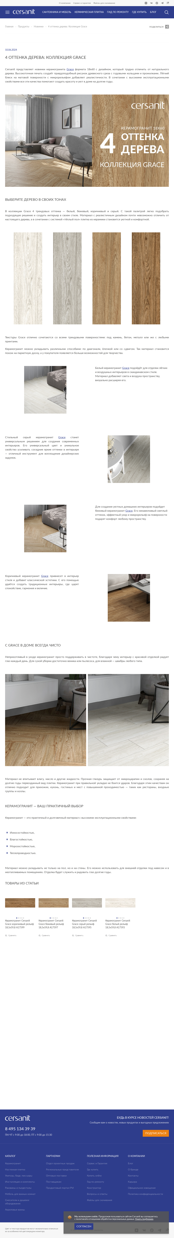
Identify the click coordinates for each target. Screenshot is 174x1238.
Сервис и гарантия (82, 3)
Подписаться (155, 1133)
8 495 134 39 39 (20, 1129)
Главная (9, 26)
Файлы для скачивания (104, 3)
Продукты (23, 26)
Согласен (83, 1226)
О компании (65, 3)
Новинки (39, 26)
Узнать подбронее (144, 1219)
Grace (70, 69)
